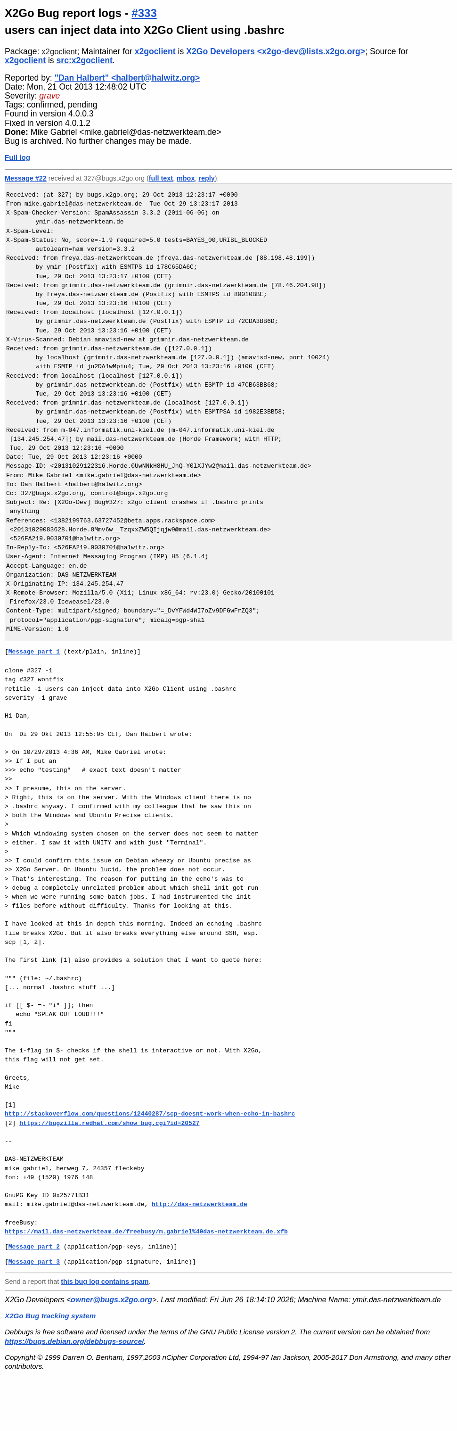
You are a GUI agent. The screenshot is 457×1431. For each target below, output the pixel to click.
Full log (17, 157)
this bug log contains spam (104, 1281)
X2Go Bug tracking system (50, 1316)
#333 (143, 13)
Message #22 (26, 178)
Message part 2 (34, 1246)
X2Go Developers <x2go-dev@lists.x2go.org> (275, 51)
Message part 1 (34, 651)
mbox (186, 178)
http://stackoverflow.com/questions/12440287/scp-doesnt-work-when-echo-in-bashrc (150, 1113)
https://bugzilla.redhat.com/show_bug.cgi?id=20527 (109, 1123)
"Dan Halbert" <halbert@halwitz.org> (127, 78)
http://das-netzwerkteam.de (199, 1204)
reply (206, 178)
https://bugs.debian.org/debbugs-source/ (74, 1341)
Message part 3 (34, 1261)
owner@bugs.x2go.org (111, 1300)
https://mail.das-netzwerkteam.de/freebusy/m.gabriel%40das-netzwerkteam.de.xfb (146, 1231)
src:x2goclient (85, 60)
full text (161, 178)
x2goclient (59, 51)
